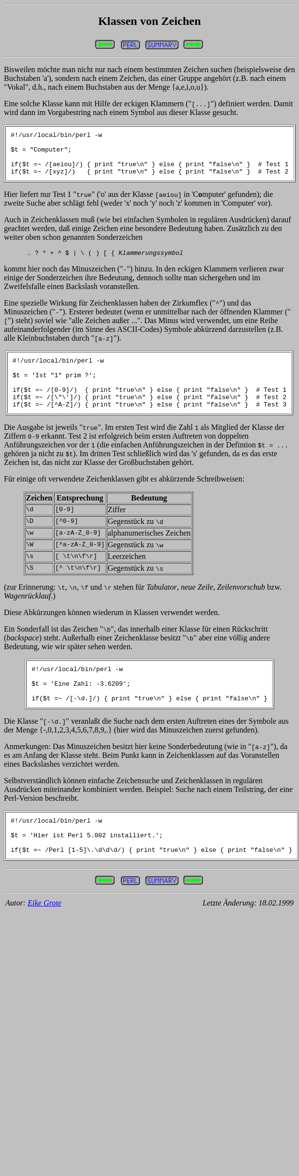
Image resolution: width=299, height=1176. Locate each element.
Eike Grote (44, 938)
